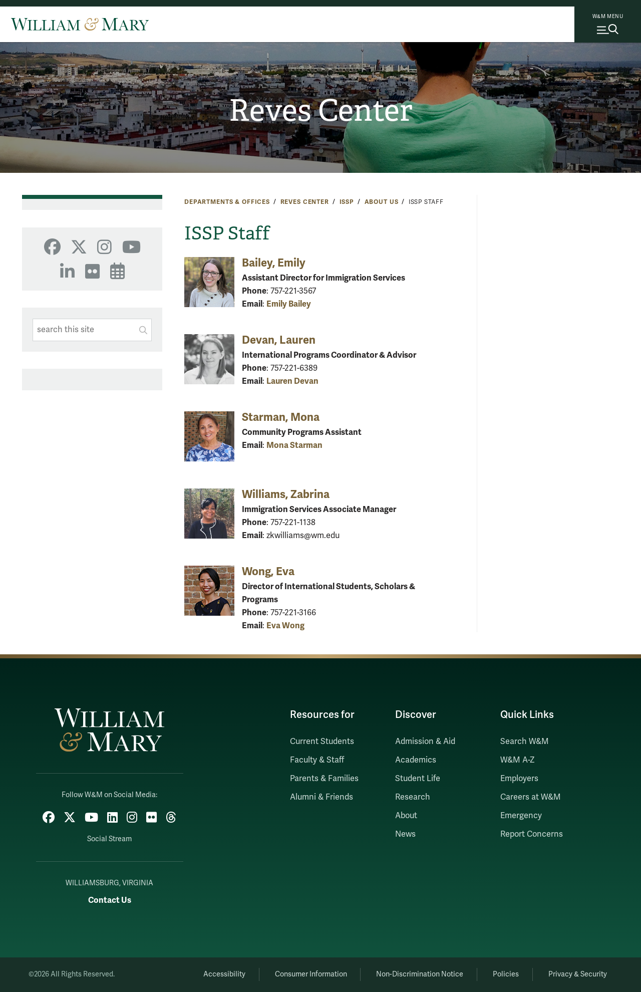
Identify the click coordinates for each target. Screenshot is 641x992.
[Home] (80, 24)
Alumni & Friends (321, 797)
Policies (506, 974)
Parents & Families (324, 779)
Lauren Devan (292, 381)
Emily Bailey (288, 304)
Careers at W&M (530, 797)
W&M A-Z (517, 760)
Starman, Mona (280, 417)
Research (412, 797)
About (406, 816)
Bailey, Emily (273, 263)
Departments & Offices (227, 202)
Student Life (417, 779)
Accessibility (224, 974)
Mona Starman (294, 445)
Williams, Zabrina (286, 494)
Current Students (322, 741)
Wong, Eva (268, 571)
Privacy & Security (577, 974)
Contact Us (109, 900)
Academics (415, 760)
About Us (382, 202)
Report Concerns (531, 834)
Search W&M (524, 741)
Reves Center (321, 111)
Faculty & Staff (317, 760)
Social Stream (109, 839)
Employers (519, 779)
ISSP (347, 202)
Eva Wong (285, 625)
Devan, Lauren (278, 340)
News (405, 834)
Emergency (521, 816)
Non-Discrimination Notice (419, 974)
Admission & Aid (425, 741)
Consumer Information (311, 974)
